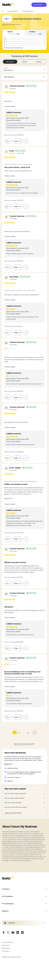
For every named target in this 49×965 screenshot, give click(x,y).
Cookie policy (5, 951)
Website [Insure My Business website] (10, 781)
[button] (24, 69)
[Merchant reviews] (7, 18)
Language (11, 922)
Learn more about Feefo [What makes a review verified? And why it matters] (13, 813)
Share (17, 141)
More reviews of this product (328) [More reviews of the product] (17, 118)
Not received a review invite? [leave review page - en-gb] (24, 744)
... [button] (23, 733)
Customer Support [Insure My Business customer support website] (13, 777)
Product (39, 62)
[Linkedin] (17, 932)
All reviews (10, 62)
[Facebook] (3, 932)
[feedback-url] (9, 92)
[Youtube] (12, 932)
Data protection (6, 948)
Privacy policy (5, 945)
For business (39, 5)
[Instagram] (22, 932)
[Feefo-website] (8, 4)
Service (24, 62)
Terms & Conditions (7, 942)
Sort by (5, 68)
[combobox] (24, 69)
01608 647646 (12, 768)
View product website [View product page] (13, 120)
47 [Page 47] (28, 733)
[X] (8, 932)
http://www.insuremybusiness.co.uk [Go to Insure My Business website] (11, 24)
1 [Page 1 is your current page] (14, 733)
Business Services (13, 11)
